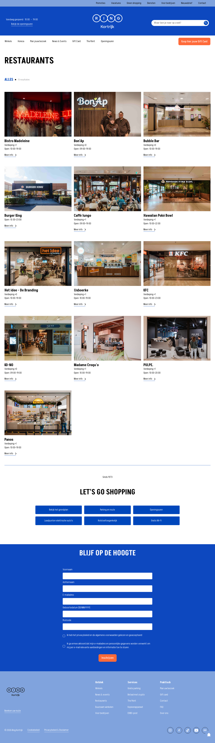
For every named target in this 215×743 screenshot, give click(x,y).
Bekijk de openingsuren (22, 24)
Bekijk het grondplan (58, 510)
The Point (91, 41)
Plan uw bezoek (167, 688)
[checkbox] (64, 636)
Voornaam (67, 569)
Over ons (164, 713)
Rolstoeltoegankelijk (107, 520)
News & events (102, 694)
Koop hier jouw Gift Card (194, 41)
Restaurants (101, 701)
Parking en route (107, 510)
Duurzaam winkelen (104, 707)
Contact (202, 3)
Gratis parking (134, 688)
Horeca (21, 41)
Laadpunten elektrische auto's (58, 520)
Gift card (164, 694)
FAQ (161, 707)
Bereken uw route (12, 711)
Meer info (10, 155)
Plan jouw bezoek (38, 41)
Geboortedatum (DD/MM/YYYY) (76, 607)
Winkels (8, 41)
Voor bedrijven (168, 3)
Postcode (67, 620)
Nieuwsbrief (186, 3)
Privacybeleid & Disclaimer (56, 730)
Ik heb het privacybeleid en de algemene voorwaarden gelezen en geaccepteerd (104, 635)
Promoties (100, 3)
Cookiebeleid (33, 730)
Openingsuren (107, 41)
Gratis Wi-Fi (156, 520)
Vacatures (116, 3)
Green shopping (134, 3)
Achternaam (68, 582)
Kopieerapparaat (135, 707)
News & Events (59, 41)
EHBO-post (133, 713)
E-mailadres (68, 595)
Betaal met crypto (136, 694)
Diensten (151, 3)
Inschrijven (108, 658)
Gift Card (76, 41)
